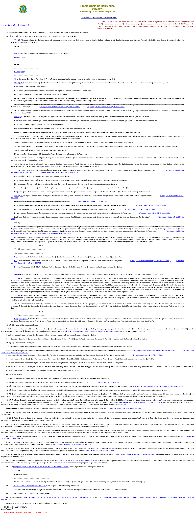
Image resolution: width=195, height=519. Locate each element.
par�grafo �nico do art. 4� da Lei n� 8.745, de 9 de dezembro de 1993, (41, 467)
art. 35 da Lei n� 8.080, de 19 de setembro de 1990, (77, 461)
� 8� (16, 274)
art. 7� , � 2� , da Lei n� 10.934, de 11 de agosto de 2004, (139, 402)
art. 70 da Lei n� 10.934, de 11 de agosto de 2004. (123, 408)
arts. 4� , (133, 497)
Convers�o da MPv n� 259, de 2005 (15, 25)
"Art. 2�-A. (18, 83)
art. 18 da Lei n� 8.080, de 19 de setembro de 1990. (72, 444)
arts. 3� (64, 331)
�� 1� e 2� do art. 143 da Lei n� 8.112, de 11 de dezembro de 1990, (51, 497)
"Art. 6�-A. (18, 170)
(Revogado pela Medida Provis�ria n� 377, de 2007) (59, 107)
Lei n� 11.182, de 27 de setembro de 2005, (29, 486)
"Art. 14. (17, 278)
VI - (15, 79)
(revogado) (21, 57)
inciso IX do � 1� (87, 497)
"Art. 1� (17, 40)
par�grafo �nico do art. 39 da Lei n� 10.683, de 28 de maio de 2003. (159, 386)
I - (15, 227)
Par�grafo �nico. (21, 319)
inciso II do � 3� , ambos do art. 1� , (112, 497)
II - (15, 72)
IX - (15, 57)
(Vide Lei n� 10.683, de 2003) (108, 382)
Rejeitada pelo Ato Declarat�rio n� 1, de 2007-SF (106, 107)
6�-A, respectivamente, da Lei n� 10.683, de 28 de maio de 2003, (94, 331)
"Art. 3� (17, 117)
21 (142, 497)
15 (138, 497)
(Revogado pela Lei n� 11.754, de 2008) (92, 201)
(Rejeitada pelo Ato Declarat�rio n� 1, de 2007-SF (52, 233)
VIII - (16, 53)
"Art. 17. (17, 295)
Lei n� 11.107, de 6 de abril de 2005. (101, 450)
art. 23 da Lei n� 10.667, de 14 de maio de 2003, (136, 454)
